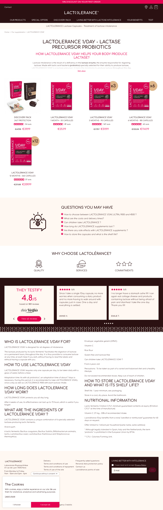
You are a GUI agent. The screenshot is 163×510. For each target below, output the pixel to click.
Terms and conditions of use (56, 464)
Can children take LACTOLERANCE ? (82, 222)
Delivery (47, 461)
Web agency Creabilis (63, 505)
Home (6, 32)
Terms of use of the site (54, 470)
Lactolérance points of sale (87, 470)
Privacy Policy (140, 465)
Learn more (10, 496)
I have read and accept (130, 465)
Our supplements (18, 32)
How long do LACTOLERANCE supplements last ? (89, 226)
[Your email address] (129, 470)
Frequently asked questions (87, 461)
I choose (16, 505)
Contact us (80, 467)
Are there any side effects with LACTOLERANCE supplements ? (96, 230)
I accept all (45, 505)
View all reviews (29, 319)
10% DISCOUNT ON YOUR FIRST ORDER (81, 2)
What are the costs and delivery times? (84, 218)
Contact (8, 7)
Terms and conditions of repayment (59, 467)
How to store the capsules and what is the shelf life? (91, 234)
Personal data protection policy (89, 464)
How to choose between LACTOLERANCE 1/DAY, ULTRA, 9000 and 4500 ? (100, 214)
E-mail (116, 470)
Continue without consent (44, 474)
